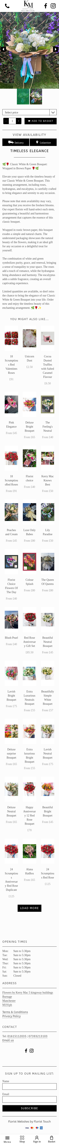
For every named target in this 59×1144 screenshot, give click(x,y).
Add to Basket (40, 121)
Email (5, 1094)
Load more (29, 908)
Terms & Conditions (15, 1012)
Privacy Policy (11, 1016)
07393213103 (38, 1036)
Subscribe (29, 1108)
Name (5, 1081)
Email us (8, 1040)
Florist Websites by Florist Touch (29, 1121)
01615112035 (16, 1036)
